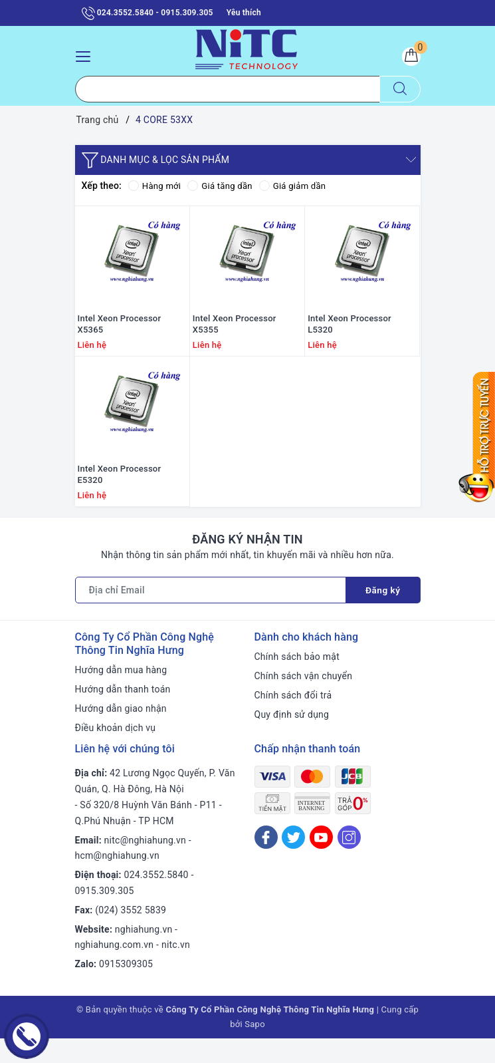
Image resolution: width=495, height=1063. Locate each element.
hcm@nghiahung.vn (117, 880)
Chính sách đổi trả (293, 719)
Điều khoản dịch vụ (115, 752)
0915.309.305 (104, 915)
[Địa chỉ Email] (210, 614)
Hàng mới (155, 186)
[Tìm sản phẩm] (227, 89)
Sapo (255, 1049)
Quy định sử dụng (292, 739)
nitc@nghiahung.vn (145, 864)
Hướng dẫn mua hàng (121, 694)
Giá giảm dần (300, 186)
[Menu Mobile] (86, 55)
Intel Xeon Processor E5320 (119, 499)
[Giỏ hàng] (409, 58)
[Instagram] (349, 861)
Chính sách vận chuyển (303, 700)
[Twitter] (293, 861)
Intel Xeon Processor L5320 (349, 336)
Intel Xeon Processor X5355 (234, 336)
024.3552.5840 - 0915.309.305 (147, 13)
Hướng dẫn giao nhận (121, 733)
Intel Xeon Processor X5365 (119, 336)
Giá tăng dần (224, 186)
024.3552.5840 (156, 899)
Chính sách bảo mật (297, 681)
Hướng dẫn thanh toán (123, 713)
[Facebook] (266, 861)
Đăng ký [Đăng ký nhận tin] (383, 614)
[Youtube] (321, 861)
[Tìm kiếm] (400, 89)
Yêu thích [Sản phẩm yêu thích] (244, 12)
